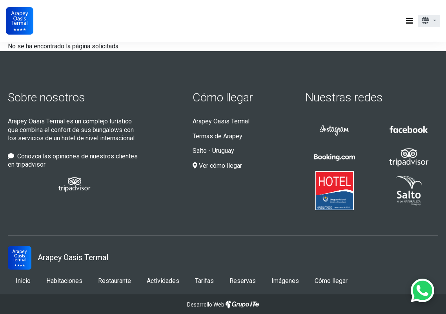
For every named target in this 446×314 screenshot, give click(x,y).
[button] (429, 21)
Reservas (242, 281)
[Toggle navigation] (409, 20)
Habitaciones (64, 281)
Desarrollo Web (223, 304)
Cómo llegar (223, 97)
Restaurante (114, 281)
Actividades (163, 281)
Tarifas (204, 281)
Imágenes (285, 281)
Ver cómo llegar (217, 165)
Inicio (23, 281)
